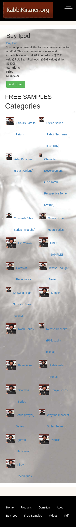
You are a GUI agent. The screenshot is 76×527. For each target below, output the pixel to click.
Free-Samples (33, 515)
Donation (44, 507)
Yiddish (55, 439)
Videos (53, 515)
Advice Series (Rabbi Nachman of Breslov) (56, 134)
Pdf (66, 515)
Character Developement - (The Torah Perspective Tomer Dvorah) (56, 182)
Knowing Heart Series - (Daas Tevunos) (22, 304)
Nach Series (26, 329)
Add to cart (16, 84)
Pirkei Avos (25, 365)
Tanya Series (59, 390)
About (60, 507)
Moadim (56, 292)
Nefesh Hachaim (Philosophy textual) (56, 340)
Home (10, 507)
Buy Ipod (11, 43)
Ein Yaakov (25, 243)
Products (26, 507)
